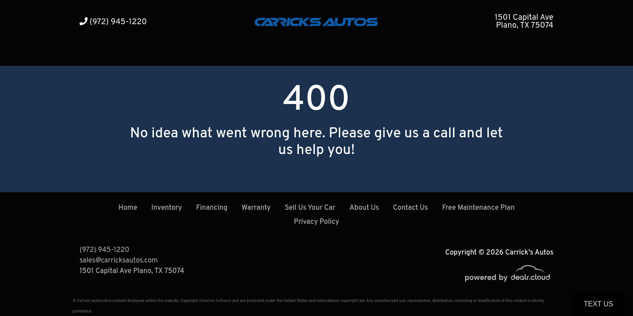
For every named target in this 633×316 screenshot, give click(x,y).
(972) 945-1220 (113, 22)
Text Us (598, 304)
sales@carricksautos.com (119, 260)
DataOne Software (215, 300)
